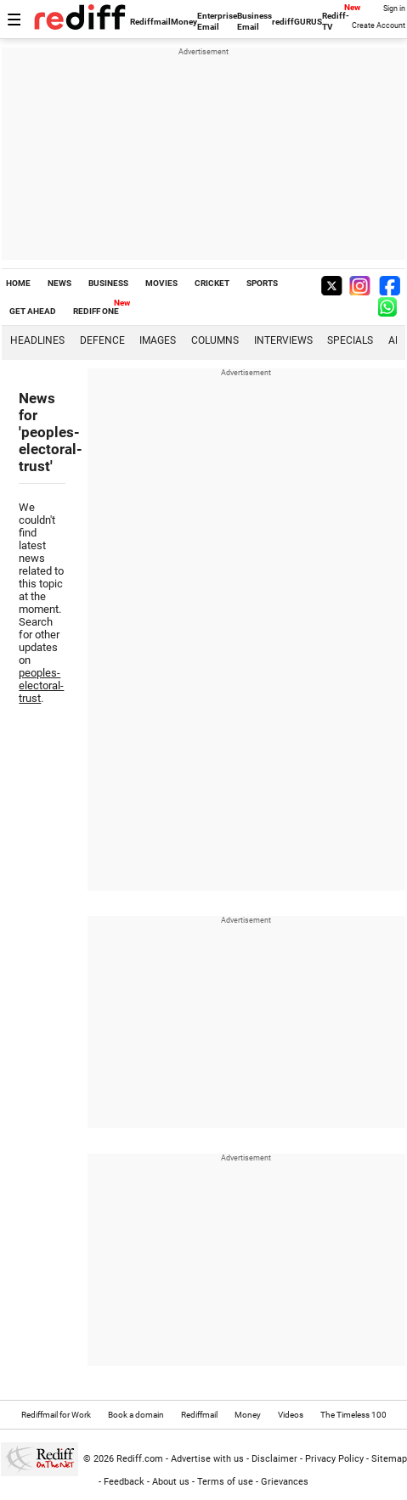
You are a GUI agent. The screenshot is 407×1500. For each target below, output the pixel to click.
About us (170, 1481)
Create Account (378, 25)
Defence (102, 340)
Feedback (124, 1481)
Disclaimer (274, 1458)
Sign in (394, 8)
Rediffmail (150, 21)
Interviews (283, 340)
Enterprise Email (217, 21)
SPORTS (262, 283)
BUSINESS (108, 283)
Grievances (284, 1481)
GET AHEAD (32, 311)
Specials (350, 340)
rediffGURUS (297, 21)
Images (157, 340)
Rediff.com (139, 1458)
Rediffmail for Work (56, 1414)
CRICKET (212, 283)
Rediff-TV (335, 21)
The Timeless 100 (353, 1414)
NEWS (59, 283)
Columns (215, 340)
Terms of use (225, 1481)
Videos (290, 1414)
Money (184, 21)
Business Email (254, 21)
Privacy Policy (334, 1458)
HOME (18, 283)
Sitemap (389, 1458)
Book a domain (136, 1414)
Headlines (37, 340)
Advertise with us (207, 1458)
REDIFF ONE (96, 311)
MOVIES (161, 283)
